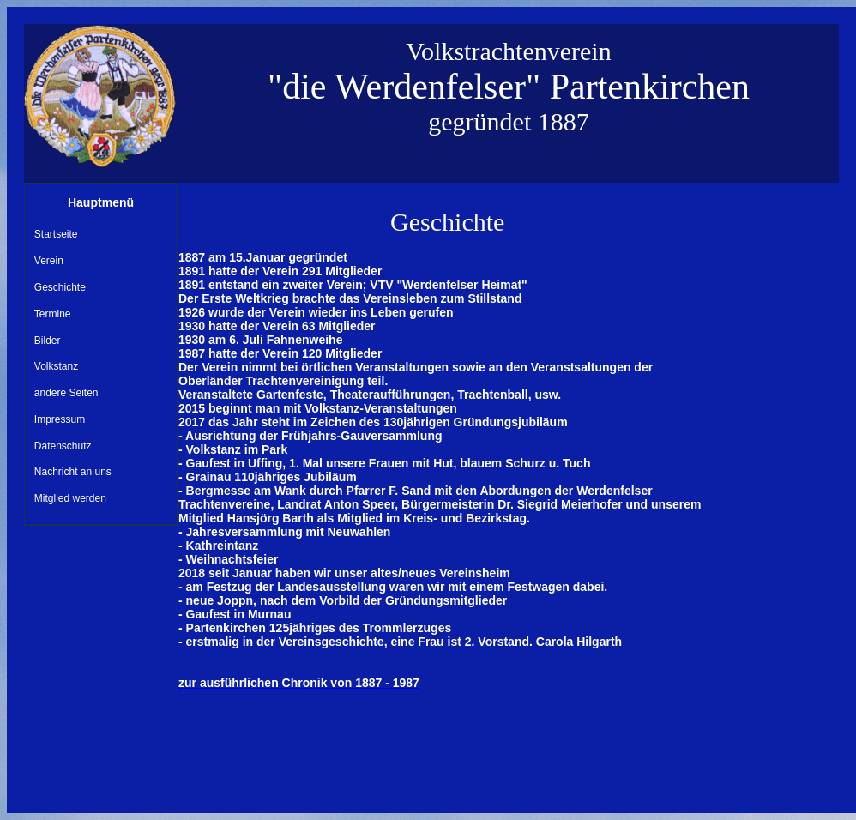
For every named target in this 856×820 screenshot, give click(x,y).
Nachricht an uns (73, 472)
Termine (52, 314)
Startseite (56, 234)
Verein (48, 261)
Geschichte (60, 287)
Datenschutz (63, 446)
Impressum (59, 419)
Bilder (47, 341)
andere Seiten (66, 393)
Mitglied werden (70, 498)
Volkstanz (56, 366)
